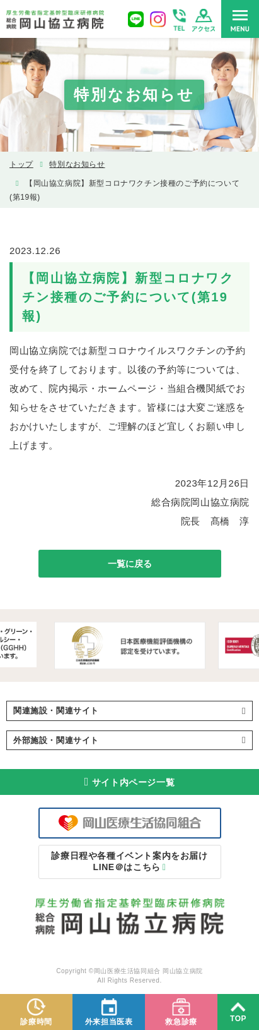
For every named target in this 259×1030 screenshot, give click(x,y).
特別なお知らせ (77, 164)
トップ (21, 164)
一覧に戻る (130, 564)
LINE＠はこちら (129, 861)
